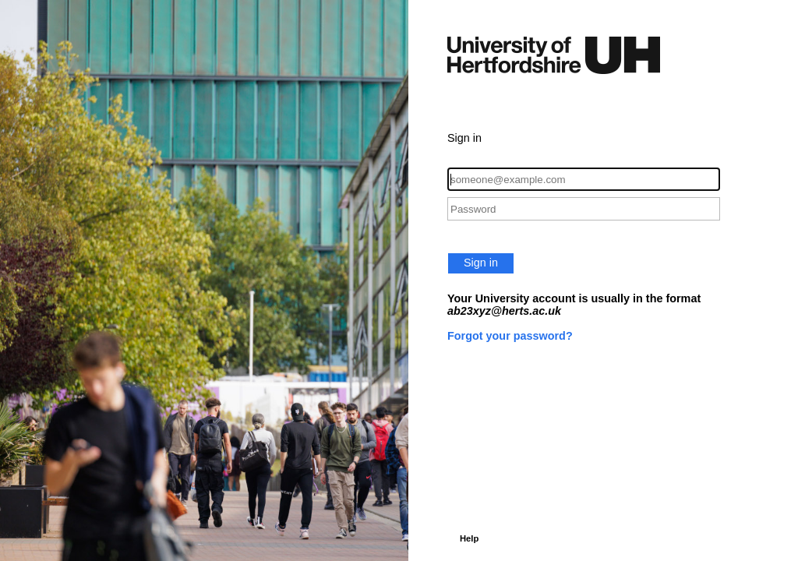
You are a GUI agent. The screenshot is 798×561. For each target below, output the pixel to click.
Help (469, 538)
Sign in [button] (481, 262)
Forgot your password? (510, 336)
